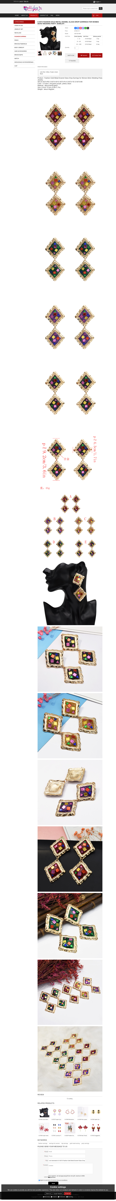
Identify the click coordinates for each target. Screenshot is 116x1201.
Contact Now (97, 55)
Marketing (69, 1196)
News (58, 15)
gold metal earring (75, 1143)
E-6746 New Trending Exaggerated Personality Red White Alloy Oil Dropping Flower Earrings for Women (83, 1135)
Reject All (48, 1193)
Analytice (54, 1196)
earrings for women (54, 1143)
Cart (97, 15)
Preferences (62, 1196)
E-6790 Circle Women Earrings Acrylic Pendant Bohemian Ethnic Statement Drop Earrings (44, 1119)
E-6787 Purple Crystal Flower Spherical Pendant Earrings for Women (57, 1119)
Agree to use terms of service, (53, 1180)
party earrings (85, 1143)
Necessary (46, 1196)
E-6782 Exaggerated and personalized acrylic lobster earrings (96, 1135)
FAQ (52, 15)
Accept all (67, 1193)
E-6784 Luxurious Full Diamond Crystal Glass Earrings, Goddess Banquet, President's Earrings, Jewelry (57, 1135)
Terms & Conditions (62, 1180)
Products (33, 15)
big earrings (64, 1143)
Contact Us (44, 15)
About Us (24, 15)
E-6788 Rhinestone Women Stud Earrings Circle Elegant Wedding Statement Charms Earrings (70, 1119)
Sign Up (26, 1)
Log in (21, 1)
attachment (51, 1177)
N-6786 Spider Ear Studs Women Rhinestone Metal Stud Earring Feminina (96, 1119)
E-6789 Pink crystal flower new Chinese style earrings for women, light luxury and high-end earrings (83, 1119)
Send (53, 1183)
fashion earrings (42, 1143)
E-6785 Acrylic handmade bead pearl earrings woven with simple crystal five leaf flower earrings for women (44, 1135)
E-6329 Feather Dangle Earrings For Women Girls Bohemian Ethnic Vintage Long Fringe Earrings (70, 1135)
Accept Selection (58, 1193)
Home (17, 15)
